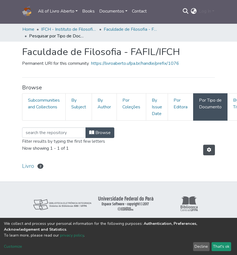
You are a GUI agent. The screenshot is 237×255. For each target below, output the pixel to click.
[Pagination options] (209, 150)
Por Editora (181, 103)
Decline (201, 246)
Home (28, 29)
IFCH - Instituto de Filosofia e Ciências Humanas (69, 29)
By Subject (78, 103)
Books (88, 11)
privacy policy (72, 235)
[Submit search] (185, 11)
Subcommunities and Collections (44, 103)
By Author (104, 103)
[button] (193, 11)
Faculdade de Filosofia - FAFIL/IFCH (132, 29)
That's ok (221, 246)
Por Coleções (131, 103)
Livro (28, 166)
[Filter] (54, 132)
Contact (139, 11)
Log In (205, 11)
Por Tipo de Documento (210, 103)
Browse (100, 133)
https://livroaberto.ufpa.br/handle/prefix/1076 (135, 63)
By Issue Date (157, 107)
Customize (13, 246)
